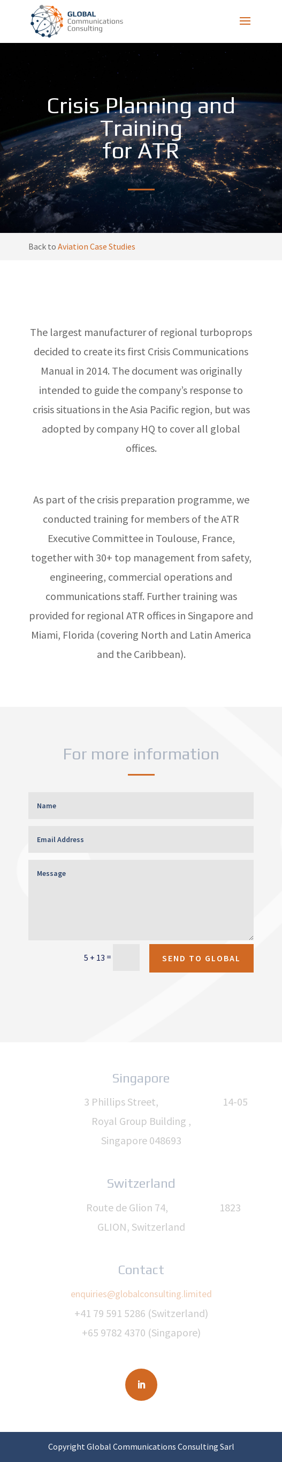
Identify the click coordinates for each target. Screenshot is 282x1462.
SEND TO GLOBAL (201, 958)
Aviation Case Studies (96, 246)
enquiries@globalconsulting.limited (141, 1294)
